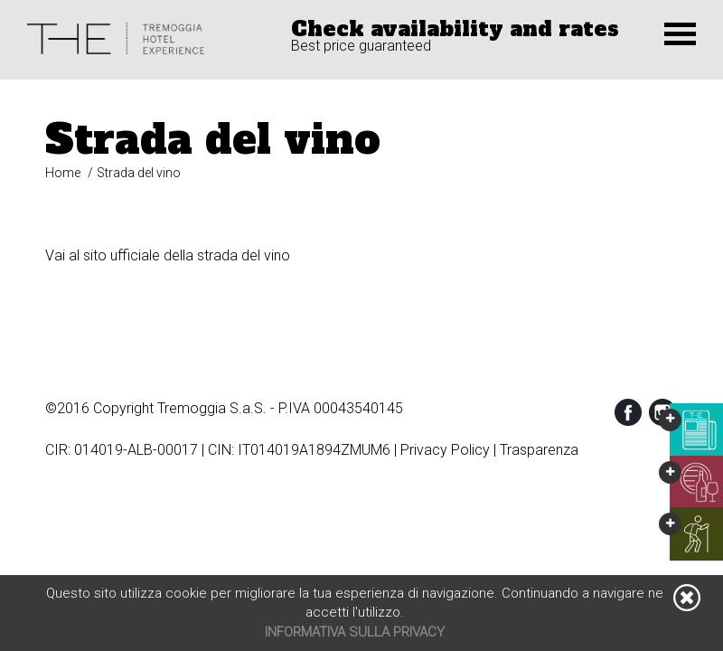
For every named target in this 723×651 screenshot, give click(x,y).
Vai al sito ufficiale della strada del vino (167, 255)
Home (62, 172)
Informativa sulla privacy (355, 632)
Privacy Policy (445, 449)
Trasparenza (539, 449)
